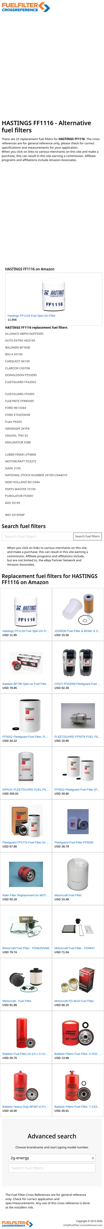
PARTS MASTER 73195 (20, 489)
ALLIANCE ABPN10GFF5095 (24, 334)
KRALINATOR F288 (18, 442)
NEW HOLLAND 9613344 (22, 482)
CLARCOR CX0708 (17, 368)
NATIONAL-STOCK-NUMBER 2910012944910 (36, 475)
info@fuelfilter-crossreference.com (82, 1225)
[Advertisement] (52, 66)
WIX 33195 (12, 503)
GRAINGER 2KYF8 (17, 428)
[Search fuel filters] (38, 536)
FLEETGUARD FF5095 (19, 394)
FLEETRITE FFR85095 (19, 401)
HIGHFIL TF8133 (16, 435)
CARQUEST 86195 (17, 361)
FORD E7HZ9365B (17, 415)
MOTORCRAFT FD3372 (20, 461)
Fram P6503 (13, 422)
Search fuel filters (87, 536)
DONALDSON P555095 (21, 375)
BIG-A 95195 (14, 354)
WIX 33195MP (15, 515)
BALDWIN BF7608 (17, 347)
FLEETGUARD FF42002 (20, 382)
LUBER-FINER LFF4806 (20, 454)
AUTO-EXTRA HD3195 (20, 340)
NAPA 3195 (13, 468)
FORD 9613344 (15, 408)
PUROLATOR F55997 (19, 496)
